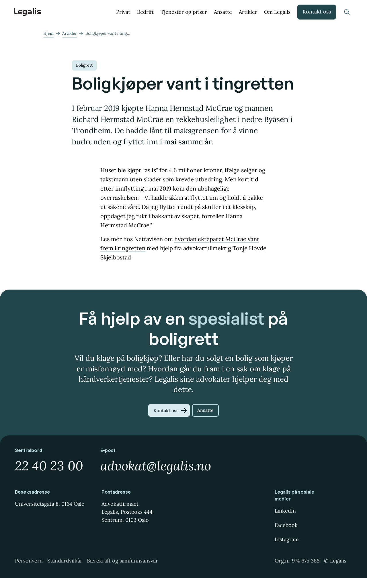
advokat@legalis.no (155, 465)
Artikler (248, 12)
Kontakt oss (316, 11)
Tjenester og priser (184, 12)
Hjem (48, 33)
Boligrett (84, 65)
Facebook (286, 525)
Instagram (287, 539)
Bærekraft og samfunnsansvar (122, 560)
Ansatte (223, 12)
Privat (123, 12)
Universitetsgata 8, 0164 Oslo (50, 504)
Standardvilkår (64, 560)
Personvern (29, 560)
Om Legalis (277, 12)
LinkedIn (285, 510)
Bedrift (145, 12)
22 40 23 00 (49, 465)
